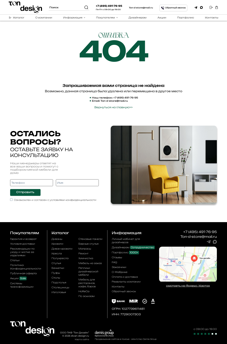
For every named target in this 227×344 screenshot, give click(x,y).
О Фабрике (119, 272)
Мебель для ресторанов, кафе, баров (87, 283)
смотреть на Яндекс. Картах (188, 285)
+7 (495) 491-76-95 (109, 6)
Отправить (25, 192)
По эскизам (86, 296)
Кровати (57, 243)
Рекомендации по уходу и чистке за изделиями (22, 252)
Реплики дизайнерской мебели (88, 271)
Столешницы (60, 287)
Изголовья (59, 292)
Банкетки (58, 268)
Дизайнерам (138, 17)
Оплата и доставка (125, 276)
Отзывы (117, 257)
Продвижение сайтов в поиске (112, 339)
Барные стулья (88, 243)
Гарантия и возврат (23, 239)
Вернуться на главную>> (113, 107)
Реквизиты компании (126, 281)
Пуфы (56, 272)
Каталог (18, 17)
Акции (162, 17)
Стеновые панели (90, 239)
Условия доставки (22, 243)
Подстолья (59, 282)
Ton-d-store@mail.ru (141, 8)
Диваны (57, 239)
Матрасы (84, 248)
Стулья (56, 263)
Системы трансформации (21, 285)
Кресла (57, 253)
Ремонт (83, 253)
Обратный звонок (124, 291)
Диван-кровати (62, 248)
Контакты (211, 17)
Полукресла (60, 258)
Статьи (15, 260)
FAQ (114, 262)
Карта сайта (82, 339)
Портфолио (185, 17)
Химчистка (85, 258)
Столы (56, 277)
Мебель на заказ (90, 263)
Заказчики (119, 267)
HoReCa (83, 291)
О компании (43, 17)
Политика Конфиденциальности (25, 267)
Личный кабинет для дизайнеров (126, 241)
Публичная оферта (23, 273)
